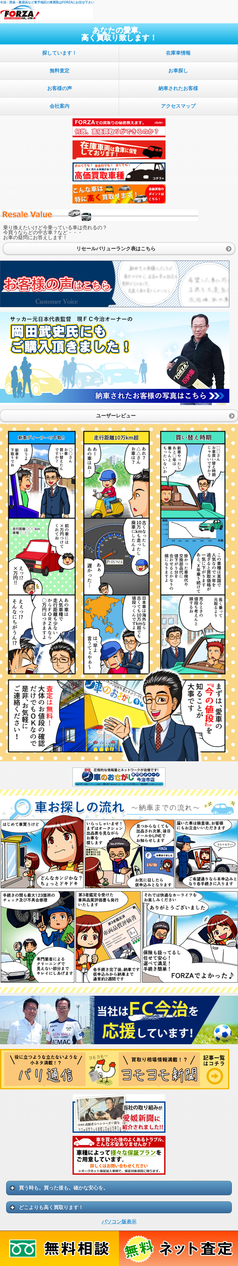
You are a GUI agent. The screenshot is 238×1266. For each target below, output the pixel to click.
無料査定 (59, 70)
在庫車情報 (178, 53)
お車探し (178, 70)
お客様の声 (59, 88)
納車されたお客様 (178, 88)
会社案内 (59, 106)
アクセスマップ (178, 106)
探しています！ (59, 53)
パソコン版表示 (119, 1221)
